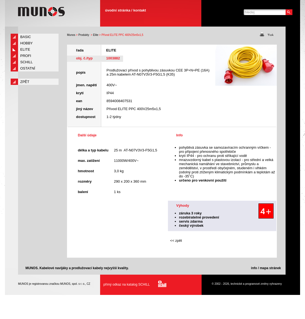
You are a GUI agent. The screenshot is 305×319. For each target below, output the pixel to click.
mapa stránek (270, 268)
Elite (95, 34)
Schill (26, 62)
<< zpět (176, 240)
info (254, 268)
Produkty (83, 34)
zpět (24, 82)
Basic (25, 37)
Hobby (26, 43)
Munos (71, 34)
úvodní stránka (117, 10)
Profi (25, 56)
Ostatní (27, 68)
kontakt (139, 10)
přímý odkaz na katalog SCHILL (133, 284)
